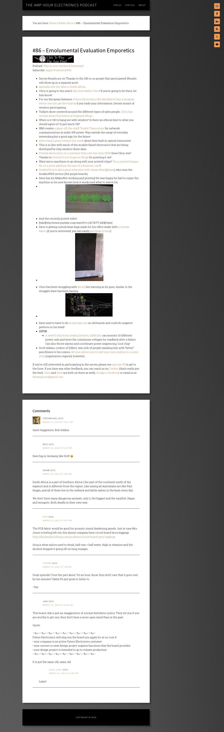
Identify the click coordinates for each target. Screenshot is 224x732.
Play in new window (56, 66)
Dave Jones (55, 669)
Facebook (113, 372)
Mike (45, 516)
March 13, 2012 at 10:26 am (58, 605)
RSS (68, 70)
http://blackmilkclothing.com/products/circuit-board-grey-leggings (74, 536)
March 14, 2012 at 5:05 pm (63, 673)
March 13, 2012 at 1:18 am (57, 566)
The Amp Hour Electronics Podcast (61, 5)
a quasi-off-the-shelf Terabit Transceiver (79, 128)
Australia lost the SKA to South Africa (62, 86)
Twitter (113, 368)
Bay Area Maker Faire (86, 91)
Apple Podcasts (55, 70)
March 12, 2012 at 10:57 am (58, 421)
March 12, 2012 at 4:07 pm (57, 520)
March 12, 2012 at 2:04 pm (57, 474)
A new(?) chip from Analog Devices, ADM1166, (73, 335)
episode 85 (118, 364)
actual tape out (78, 323)
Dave (60, 372)
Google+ (101, 372)
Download (77, 66)
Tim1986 (47, 563)
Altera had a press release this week (61, 140)
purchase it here (100, 231)
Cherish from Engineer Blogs (70, 157)
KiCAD (81, 287)
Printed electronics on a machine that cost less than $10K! (75, 153)
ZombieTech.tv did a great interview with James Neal (72, 169)
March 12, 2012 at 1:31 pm (57, 448)
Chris (47, 372)
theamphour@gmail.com (48, 377)
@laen (110, 169)
